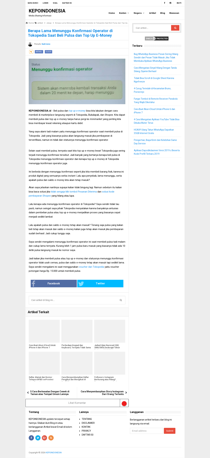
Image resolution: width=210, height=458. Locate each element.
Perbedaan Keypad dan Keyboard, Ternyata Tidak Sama (76, 346)
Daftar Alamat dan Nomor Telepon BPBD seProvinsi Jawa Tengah (41, 379)
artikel (39, 52)
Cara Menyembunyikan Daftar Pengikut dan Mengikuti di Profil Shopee (75, 379)
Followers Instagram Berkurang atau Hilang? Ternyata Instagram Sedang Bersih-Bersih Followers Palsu (108, 380)
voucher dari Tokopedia (92, 266)
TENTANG (87, 419)
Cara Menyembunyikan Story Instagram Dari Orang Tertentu (102, 392)
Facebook (56, 284)
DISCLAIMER (88, 423)
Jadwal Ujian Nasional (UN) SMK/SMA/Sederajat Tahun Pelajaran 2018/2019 (107, 347)
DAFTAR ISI (87, 435)
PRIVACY (86, 431)
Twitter (88, 284)
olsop (48, 52)
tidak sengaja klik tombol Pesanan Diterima (74, 191)
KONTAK (86, 427)
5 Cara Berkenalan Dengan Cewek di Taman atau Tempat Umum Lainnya (49, 392)
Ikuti (179, 3)
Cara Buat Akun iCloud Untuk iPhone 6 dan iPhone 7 (42, 346)
